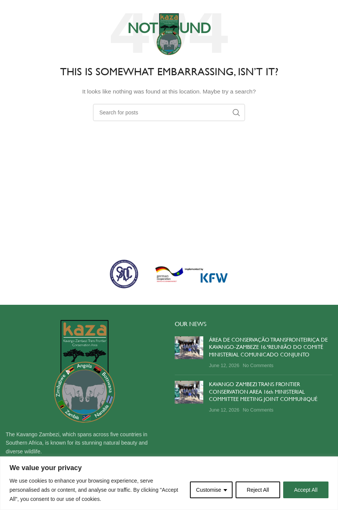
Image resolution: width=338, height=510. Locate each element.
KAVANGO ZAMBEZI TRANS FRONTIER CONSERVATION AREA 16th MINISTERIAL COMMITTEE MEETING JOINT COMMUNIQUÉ (263, 391)
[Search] (169, 112)
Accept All (305, 490)
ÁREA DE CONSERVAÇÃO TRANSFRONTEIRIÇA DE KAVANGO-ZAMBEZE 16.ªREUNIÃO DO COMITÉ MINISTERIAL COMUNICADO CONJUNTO (268, 347)
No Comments (258, 365)
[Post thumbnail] (189, 352)
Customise (208, 490)
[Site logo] (169, 34)
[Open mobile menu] (24, 34)
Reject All (258, 490)
